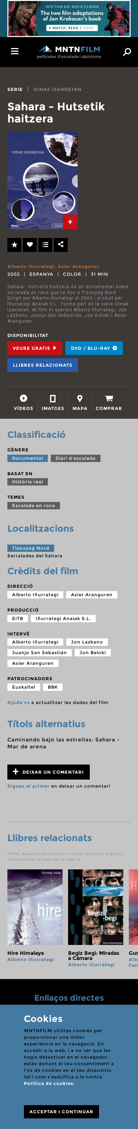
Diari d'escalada (76, 458)
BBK (53, 687)
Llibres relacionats (42, 365)
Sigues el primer (28, 786)
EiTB (17, 618)
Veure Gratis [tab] (35, 348)
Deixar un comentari (48, 772)
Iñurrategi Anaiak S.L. (63, 618)
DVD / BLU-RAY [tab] (94, 348)
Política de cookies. (49, 1083)
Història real (27, 481)
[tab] (70, 222)
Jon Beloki (92, 652)
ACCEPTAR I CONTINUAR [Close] (61, 1111)
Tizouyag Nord (30, 548)
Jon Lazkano (87, 642)
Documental (27, 458)
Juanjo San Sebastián (39, 652)
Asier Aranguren (79, 266)
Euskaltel (23, 687)
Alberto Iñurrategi (30, 266)
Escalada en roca (33, 505)
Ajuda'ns (18, 702)
